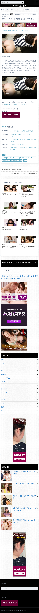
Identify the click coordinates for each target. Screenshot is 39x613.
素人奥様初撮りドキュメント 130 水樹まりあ (18, 521)
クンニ (10, 157)
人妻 (2, 403)
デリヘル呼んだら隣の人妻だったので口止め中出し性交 (23, 148)
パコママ (4, 392)
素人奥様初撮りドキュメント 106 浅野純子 (23, 173)
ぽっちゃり (4, 381)
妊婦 (2, 407)
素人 (21, 160)
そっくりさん (5, 378)
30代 (4, 127)
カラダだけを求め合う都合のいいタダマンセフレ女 (23, 135)
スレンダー (4, 389)
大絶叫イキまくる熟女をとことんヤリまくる (15, 30)
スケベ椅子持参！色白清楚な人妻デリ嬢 (21, 131)
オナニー (4, 385)
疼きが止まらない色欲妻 (17, 144)
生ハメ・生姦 (14, 160)
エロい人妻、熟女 (19, 6)
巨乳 (2, 410)
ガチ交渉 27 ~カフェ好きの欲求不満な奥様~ (18, 472)
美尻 (25, 160)
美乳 (2, 414)
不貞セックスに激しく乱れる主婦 (17, 484)
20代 (2, 360)
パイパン (16, 157)
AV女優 (3, 374)
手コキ (34, 157)
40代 (2, 367)
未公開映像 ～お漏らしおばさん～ (13, 169)
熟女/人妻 (6, 160)
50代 (2, 371)
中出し (28, 157)
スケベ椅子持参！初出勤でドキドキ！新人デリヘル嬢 (23, 140)
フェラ (22, 157)
